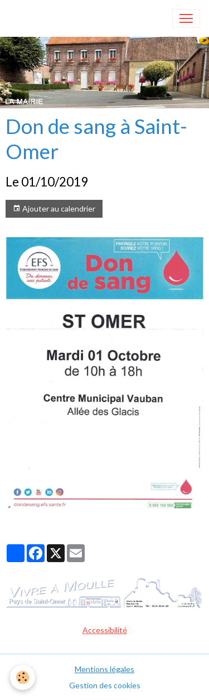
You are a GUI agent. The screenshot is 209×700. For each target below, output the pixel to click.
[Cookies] (22, 677)
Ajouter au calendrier (54, 209)
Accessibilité (104, 630)
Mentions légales (104, 669)
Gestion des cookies (104, 685)
